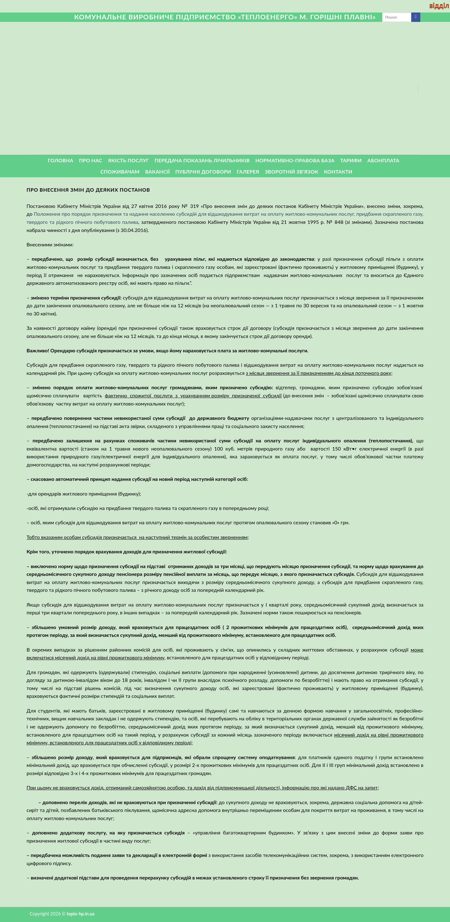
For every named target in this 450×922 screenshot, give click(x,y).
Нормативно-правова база (294, 160)
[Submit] (415, 17)
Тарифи (351, 160)
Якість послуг (128, 160)
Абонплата (384, 160)
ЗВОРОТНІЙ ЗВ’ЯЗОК (291, 171)
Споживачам (119, 171)
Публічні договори (203, 171)
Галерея (248, 171)
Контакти (338, 171)
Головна (60, 160)
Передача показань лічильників (202, 160)
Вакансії (157, 171)
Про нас (90, 160)
